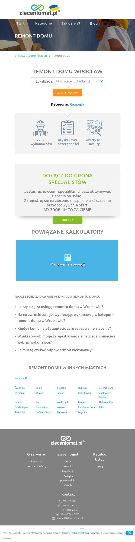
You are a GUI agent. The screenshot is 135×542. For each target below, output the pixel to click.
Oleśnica (19, 392)
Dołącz (67, 220)
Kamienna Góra (86, 407)
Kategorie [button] (43, 23)
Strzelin (82, 387)
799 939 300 (69, 501)
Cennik (68, 485)
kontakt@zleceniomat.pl (70, 518)
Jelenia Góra (106, 387)
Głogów (82, 401)
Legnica (82, 412)
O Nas (67, 461)
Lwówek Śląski (44, 412)
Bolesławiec (84, 392)
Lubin (39, 387)
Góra (38, 401)
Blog (94, 23)
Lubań (18, 401)
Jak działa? (71, 23)
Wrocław (21, 378)
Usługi (100, 466)
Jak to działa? (36, 461)
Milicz (102, 407)
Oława (39, 392)
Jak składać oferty (36, 466)
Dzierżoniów (106, 401)
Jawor (60, 392)
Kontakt (68, 466)
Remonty (77, 104)
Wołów (61, 407)
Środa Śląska (21, 407)
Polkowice (41, 407)
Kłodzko (61, 387)
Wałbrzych (63, 401)
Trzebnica (20, 412)
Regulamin (68, 471)
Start (20, 23)
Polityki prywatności (80, 533)
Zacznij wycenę (67, 92)
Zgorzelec (62, 412)
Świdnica (20, 387)
